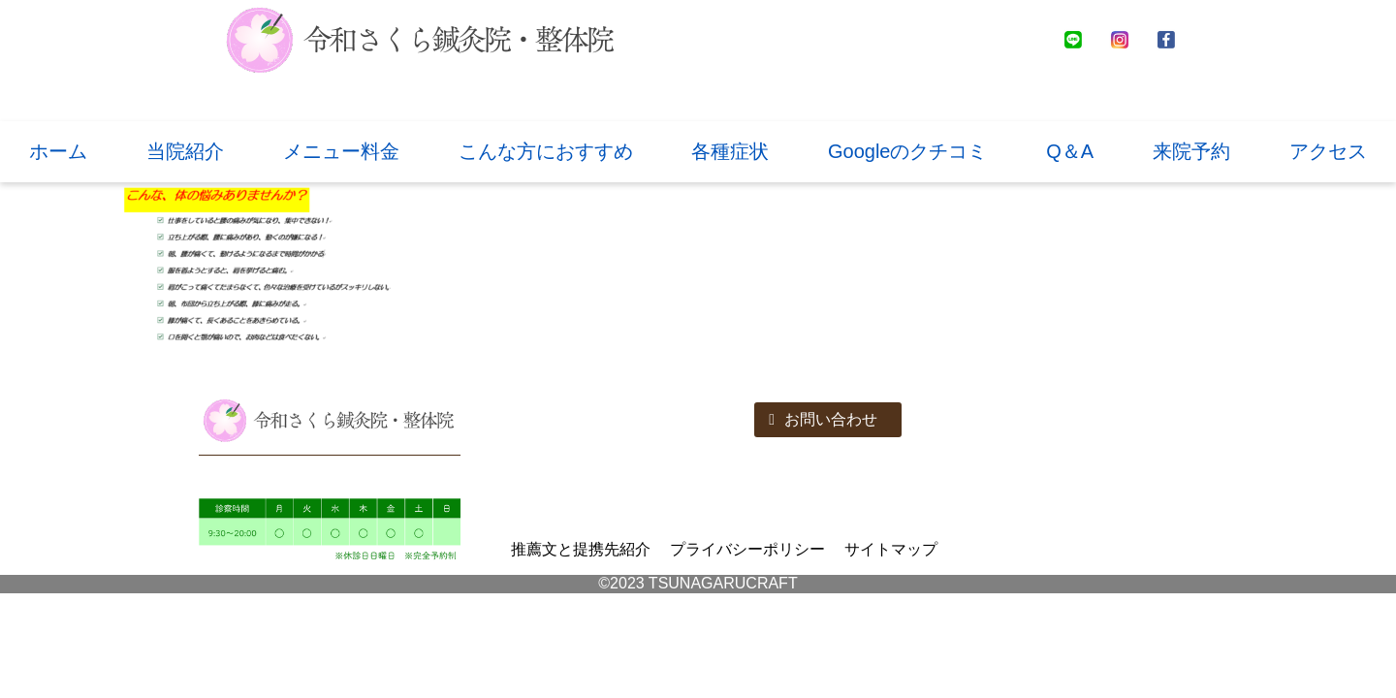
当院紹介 (185, 151)
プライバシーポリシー (747, 549)
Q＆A (1070, 151)
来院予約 (1191, 151)
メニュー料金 (341, 151)
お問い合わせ (823, 419)
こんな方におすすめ (546, 151)
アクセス (1328, 151)
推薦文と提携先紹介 (580, 549)
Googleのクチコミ (908, 151)
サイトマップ (890, 549)
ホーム (58, 151)
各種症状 (730, 151)
